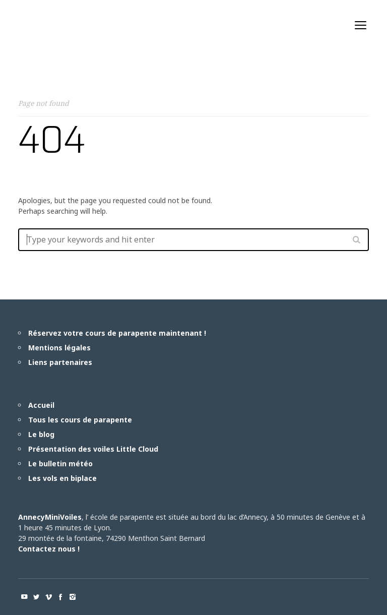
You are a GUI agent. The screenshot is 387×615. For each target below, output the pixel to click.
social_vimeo (48, 597)
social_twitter (36, 597)
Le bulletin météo (60, 463)
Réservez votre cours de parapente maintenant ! (117, 333)
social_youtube (24, 597)
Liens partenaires (60, 362)
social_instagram (73, 597)
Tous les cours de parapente (80, 419)
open (361, 25)
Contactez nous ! (49, 549)
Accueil (41, 405)
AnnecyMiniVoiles (50, 517)
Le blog (41, 434)
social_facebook (60, 597)
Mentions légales (59, 347)
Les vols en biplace (62, 478)
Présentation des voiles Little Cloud (93, 449)
